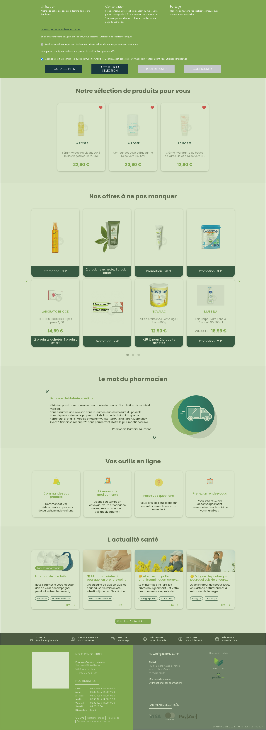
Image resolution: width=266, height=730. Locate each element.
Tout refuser (156, 69)
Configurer (202, 69)
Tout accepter (63, 69)
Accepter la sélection (110, 69)
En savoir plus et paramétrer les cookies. (61, 29)
